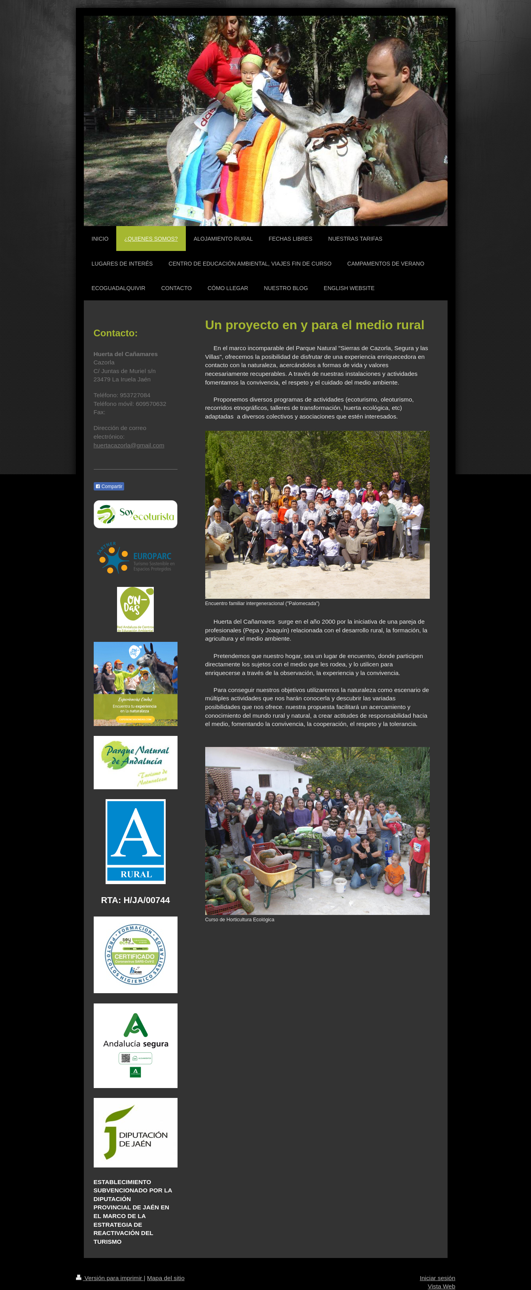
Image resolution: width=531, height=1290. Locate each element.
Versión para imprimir (110, 1278)
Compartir (109, 486)
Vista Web (441, 1286)
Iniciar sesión (437, 1278)
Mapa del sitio (166, 1278)
